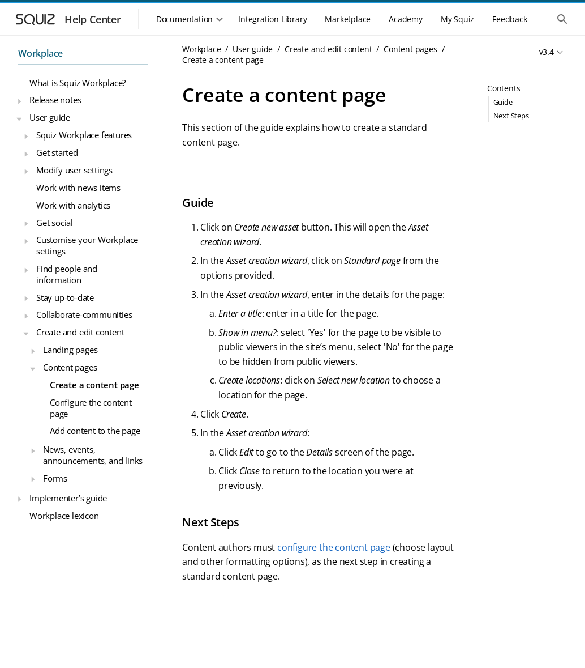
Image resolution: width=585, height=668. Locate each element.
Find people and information (66, 274)
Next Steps (511, 115)
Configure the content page (91, 408)
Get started (57, 152)
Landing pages (70, 349)
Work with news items (78, 187)
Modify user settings (74, 170)
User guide (49, 117)
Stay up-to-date (65, 297)
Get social (54, 222)
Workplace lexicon (64, 515)
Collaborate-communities (84, 314)
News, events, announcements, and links (93, 455)
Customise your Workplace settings (87, 245)
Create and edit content (80, 332)
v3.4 (546, 51)
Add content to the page (95, 430)
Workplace (40, 53)
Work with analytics (73, 205)
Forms (55, 478)
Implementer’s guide (68, 498)
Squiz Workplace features (84, 135)
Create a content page (94, 384)
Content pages (70, 367)
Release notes (55, 99)
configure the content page (333, 547)
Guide (503, 102)
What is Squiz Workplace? (77, 82)
